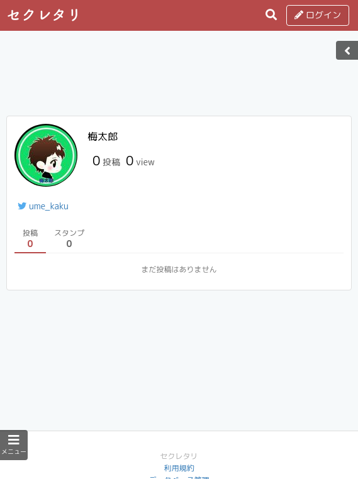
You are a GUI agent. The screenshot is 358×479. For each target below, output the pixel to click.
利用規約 (179, 468)
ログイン (317, 15)
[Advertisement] (179, 77)
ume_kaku (43, 206)
